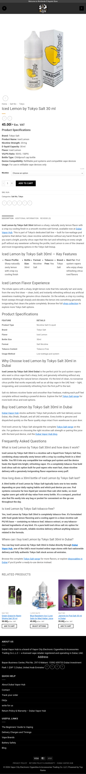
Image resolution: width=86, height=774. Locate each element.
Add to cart (26, 183)
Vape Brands (8, 737)
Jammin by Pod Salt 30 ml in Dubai (70, 617)
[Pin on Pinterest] (24, 203)
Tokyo (21, 104)
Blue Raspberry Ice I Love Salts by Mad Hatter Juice (41, 617)
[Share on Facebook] (9, 203)
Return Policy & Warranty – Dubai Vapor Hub (24, 711)
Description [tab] (7, 218)
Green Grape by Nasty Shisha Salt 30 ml (11, 617)
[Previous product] (10, 118)
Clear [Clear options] (82, 169)
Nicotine (5, 173)
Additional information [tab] (27, 218)
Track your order (10, 695)
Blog (4, 748)
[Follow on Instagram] (52, 666)
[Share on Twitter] (14, 203)
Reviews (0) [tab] (45, 218)
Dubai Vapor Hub (10, 413)
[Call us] (62, 666)
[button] (4, 8)
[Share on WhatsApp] (4, 203)
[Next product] (4, 118)
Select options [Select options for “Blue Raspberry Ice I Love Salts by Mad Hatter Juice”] (39, 626)
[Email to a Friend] (19, 203)
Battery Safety (9, 742)
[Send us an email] (57, 666)
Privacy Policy (20, 763)
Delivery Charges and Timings (16, 732)
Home (4, 104)
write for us (7, 705)
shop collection (70, 303)
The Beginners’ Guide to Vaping (17, 727)
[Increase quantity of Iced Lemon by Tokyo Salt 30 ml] (12, 183)
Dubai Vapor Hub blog (46, 434)
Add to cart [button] (9, 626)
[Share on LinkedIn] (30, 203)
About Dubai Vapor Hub (13, 684)
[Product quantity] (7, 183)
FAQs (4, 700)
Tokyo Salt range (70, 396)
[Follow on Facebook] (47, 666)
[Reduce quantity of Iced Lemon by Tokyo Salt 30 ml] (3, 183)
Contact (6, 690)
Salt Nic (13, 104)
